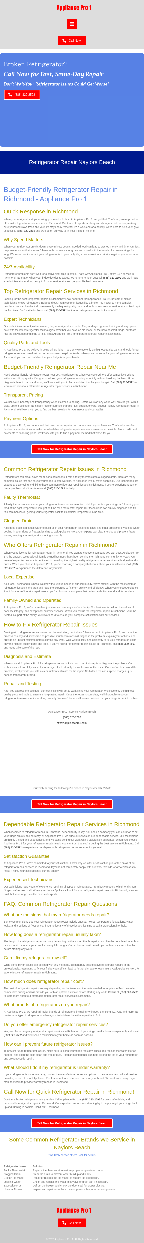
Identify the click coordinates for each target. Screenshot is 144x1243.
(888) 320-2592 (26, 230)
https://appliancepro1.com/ (72, 722)
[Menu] (72, 24)
